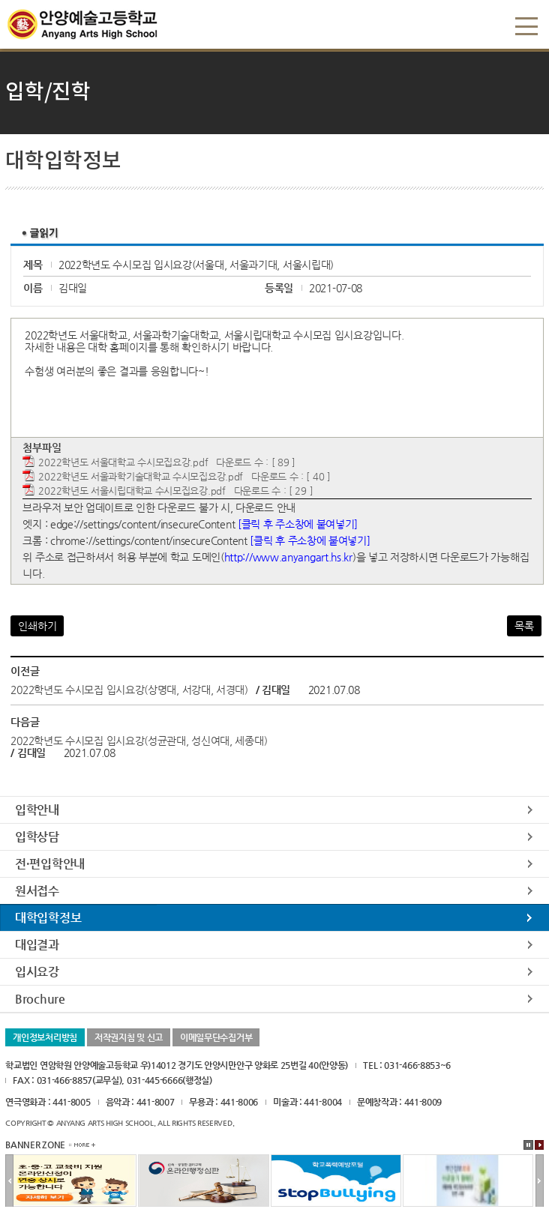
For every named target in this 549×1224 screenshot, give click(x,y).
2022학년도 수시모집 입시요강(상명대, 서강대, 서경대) (129, 690)
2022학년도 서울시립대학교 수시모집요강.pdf (131, 490)
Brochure (40, 999)
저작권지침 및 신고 (128, 1037)
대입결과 (37, 945)
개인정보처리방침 (45, 1037)
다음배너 (539, 1181)
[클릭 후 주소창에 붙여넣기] (298, 524)
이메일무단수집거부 (216, 1037)
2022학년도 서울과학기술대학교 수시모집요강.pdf (140, 476)
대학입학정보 (48, 918)
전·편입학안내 (50, 864)
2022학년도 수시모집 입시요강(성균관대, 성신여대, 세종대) (138, 741)
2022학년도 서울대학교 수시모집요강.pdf (123, 462)
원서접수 (37, 891)
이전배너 (9, 1181)
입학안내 (37, 810)
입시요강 (37, 972)
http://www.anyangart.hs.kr (288, 557)
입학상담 (37, 837)
